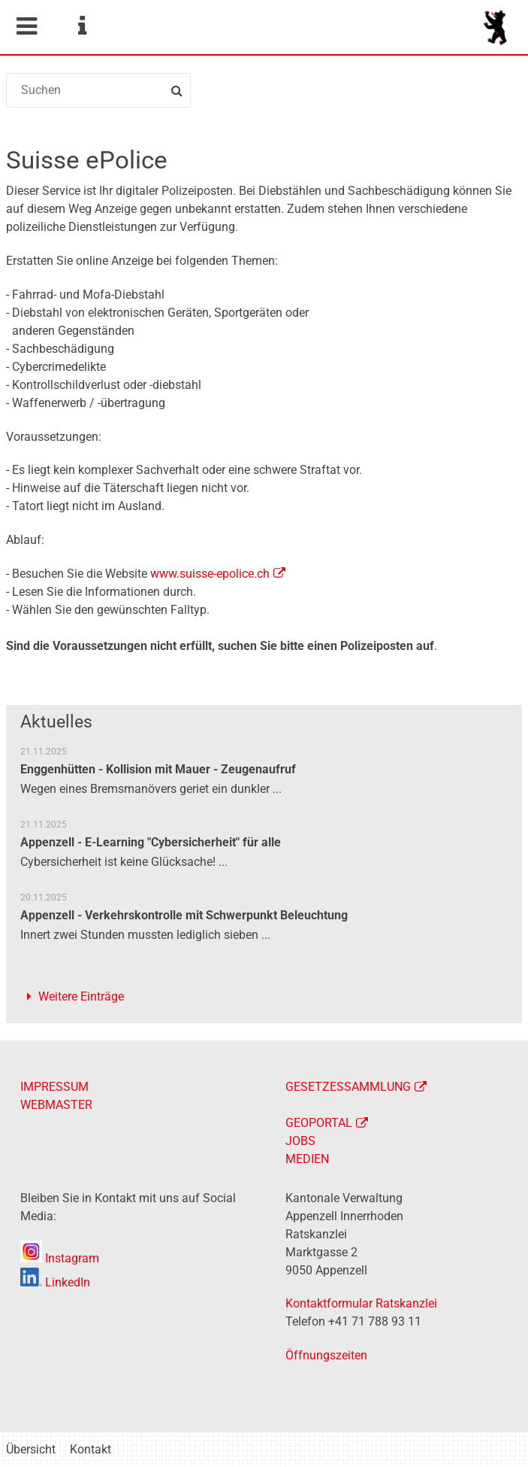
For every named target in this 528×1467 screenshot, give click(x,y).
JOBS (300, 1141)
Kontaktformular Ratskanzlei (361, 1303)
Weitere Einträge (81, 996)
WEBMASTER (56, 1105)
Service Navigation (82, 26)
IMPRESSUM (54, 1087)
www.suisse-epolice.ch (210, 573)
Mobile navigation (26, 26)
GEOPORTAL (318, 1123)
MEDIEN (307, 1159)
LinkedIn (55, 1282)
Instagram (59, 1258)
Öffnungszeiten (326, 1355)
